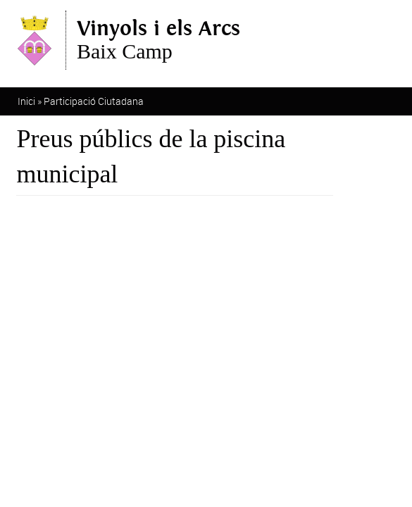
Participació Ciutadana (94, 101)
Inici (26, 101)
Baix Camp (158, 40)
